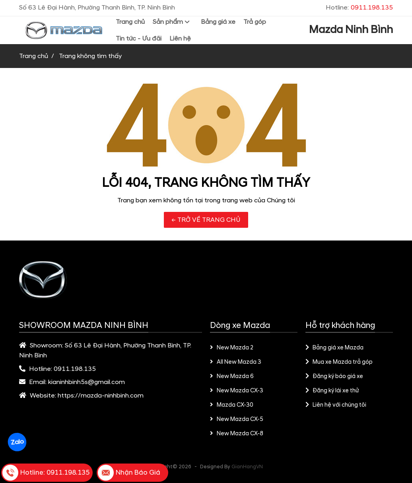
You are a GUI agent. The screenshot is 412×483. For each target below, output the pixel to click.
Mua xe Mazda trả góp (339, 362)
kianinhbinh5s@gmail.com (86, 382)
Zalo (16, 442)
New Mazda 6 (232, 376)
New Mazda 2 (232, 347)
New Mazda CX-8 (236, 433)
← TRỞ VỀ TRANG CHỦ (206, 220)
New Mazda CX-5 (236, 419)
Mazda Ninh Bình (351, 30)
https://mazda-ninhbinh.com (101, 396)
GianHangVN (247, 467)
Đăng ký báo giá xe (334, 376)
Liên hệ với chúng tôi (335, 405)
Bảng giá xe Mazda (334, 347)
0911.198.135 (75, 369)
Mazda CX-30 (231, 405)
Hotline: (359, 8)
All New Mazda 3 (235, 362)
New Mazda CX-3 (236, 390)
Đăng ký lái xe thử (332, 390)
